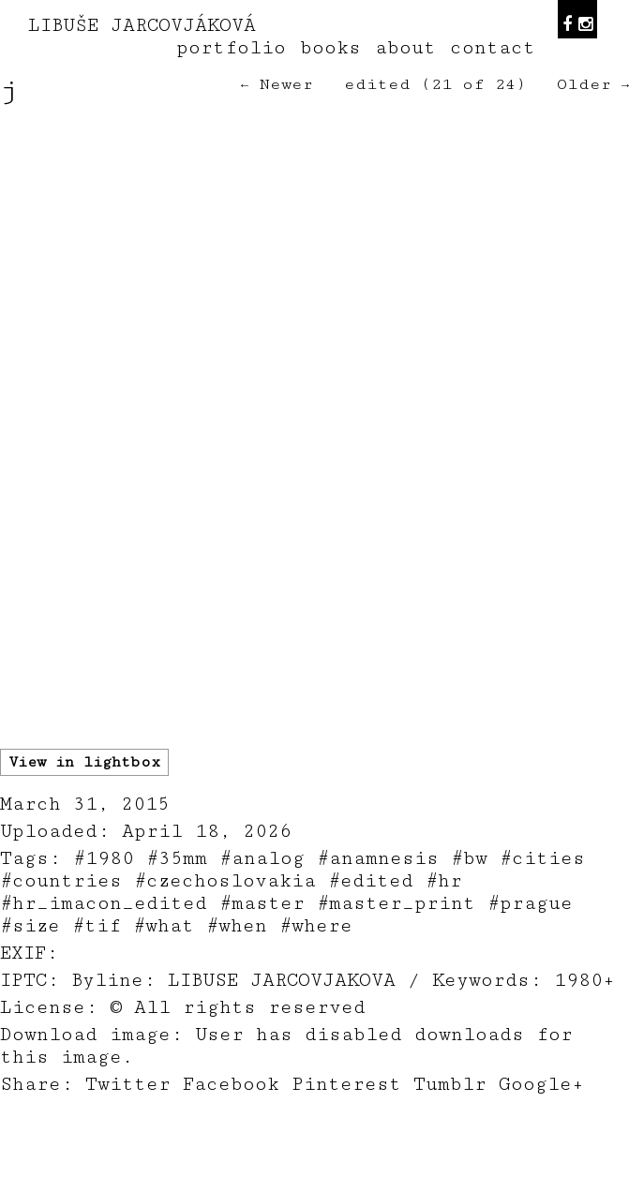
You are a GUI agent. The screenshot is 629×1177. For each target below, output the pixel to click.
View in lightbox (84, 762)
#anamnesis (378, 858)
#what (163, 926)
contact (492, 48)
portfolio (231, 48)
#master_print (396, 903)
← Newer (277, 84)
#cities (542, 858)
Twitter (128, 1084)
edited (377, 84)
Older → (593, 84)
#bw (469, 858)
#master (262, 903)
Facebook (231, 1084)
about (405, 48)
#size (30, 926)
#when (236, 926)
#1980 (103, 858)
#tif (96, 926)
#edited (370, 881)
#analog (262, 858)
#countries (61, 881)
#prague (530, 903)
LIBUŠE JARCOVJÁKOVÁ (142, 25)
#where (315, 926)
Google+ (541, 1084)
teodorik (456, 1166)
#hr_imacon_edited (103, 903)
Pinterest (346, 1084)
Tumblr (450, 1084)
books (330, 48)
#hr (444, 881)
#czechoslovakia (225, 881)
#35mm (176, 858)
